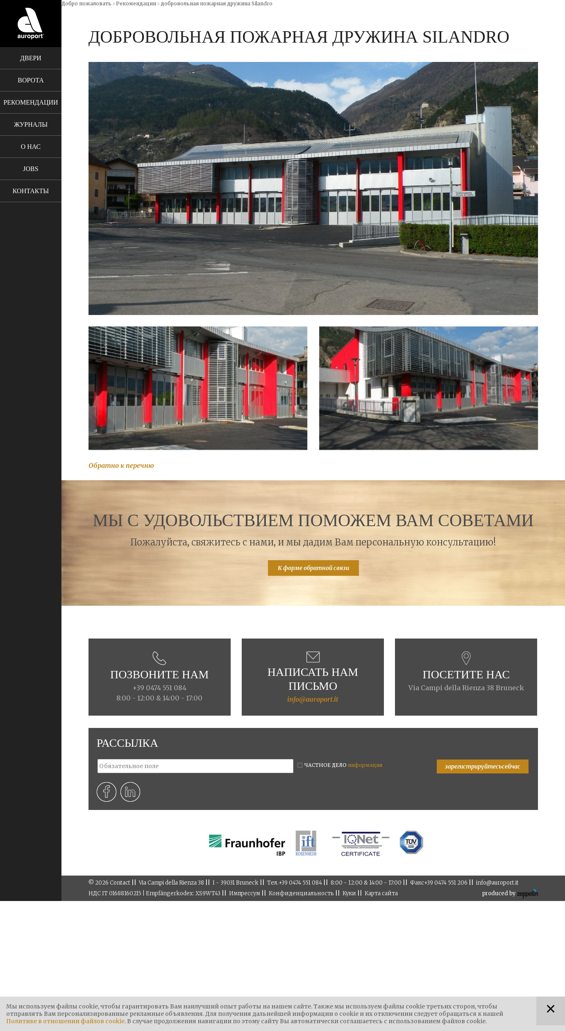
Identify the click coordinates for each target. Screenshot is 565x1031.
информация (365, 765)
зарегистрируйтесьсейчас (482, 766)
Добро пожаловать (86, 3)
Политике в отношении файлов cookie (65, 1021)
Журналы (31, 124)
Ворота (30, 80)
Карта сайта (381, 893)
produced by (510, 894)
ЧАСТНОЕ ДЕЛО (343, 765)
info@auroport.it (312, 699)
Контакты (31, 190)
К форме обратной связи (313, 568)
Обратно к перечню (121, 465)
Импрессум (244, 893)
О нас (31, 146)
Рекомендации (30, 102)
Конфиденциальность (301, 893)
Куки (349, 893)
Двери (30, 58)
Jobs (30, 168)
